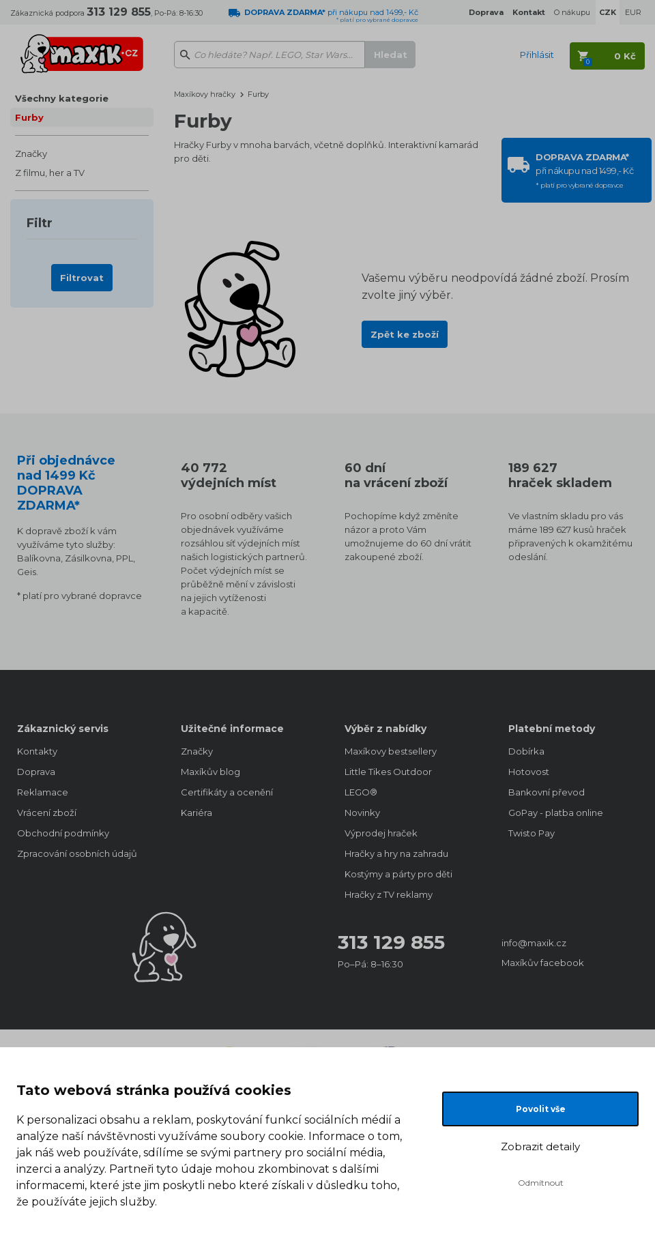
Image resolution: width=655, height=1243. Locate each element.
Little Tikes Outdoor (388, 771)
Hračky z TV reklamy (389, 894)
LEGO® (361, 792)
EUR (633, 12)
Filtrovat (82, 277)
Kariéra (196, 812)
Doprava (36, 771)
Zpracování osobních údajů (77, 853)
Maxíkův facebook (542, 962)
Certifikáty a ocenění (227, 792)
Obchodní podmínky (63, 833)
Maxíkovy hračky (204, 94)
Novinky (362, 812)
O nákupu (572, 12)
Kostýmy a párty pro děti (398, 873)
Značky (31, 153)
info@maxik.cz (533, 942)
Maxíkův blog (210, 771)
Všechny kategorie (61, 98)
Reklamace (42, 792)
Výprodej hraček (381, 833)
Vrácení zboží (46, 812)
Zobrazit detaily (540, 1146)
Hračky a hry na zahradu (396, 853)
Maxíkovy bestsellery (391, 751)
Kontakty (37, 751)
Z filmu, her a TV (50, 172)
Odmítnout (541, 1183)
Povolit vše (541, 1109)
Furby (29, 117)
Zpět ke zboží (404, 334)
